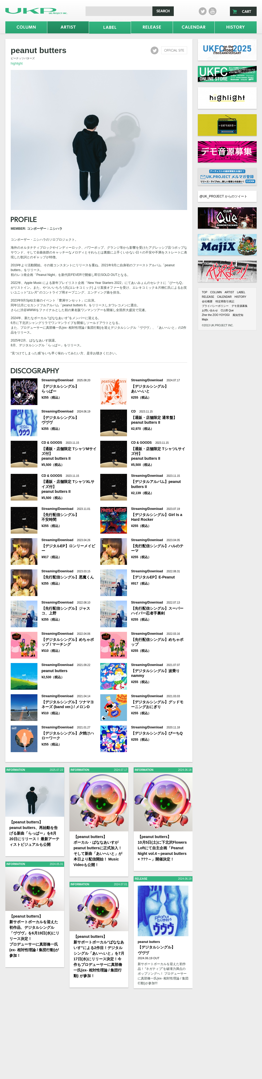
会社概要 (207, 301)
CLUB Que (227, 310)
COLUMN (216, 292)
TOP (204, 292)
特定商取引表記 (224, 301)
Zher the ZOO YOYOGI (216, 315)
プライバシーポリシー (215, 305)
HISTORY (240, 296)
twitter (203, 11)
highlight (17, 63)
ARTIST (229, 292)
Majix (205, 319)
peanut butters (149, 942)
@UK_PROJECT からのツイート (223, 196)
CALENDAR (224, 296)
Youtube (213, 11)
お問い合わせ (210, 310)
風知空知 (238, 315)
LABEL (241, 292)
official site (174, 50)
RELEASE (208, 296)
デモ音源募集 (240, 305)
